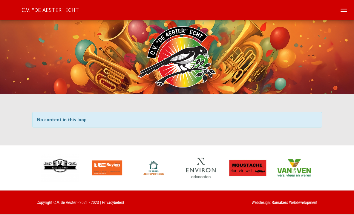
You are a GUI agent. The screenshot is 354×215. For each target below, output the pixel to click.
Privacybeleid (113, 202)
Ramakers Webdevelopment (295, 202)
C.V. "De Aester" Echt (50, 9)
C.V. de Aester (65, 202)
